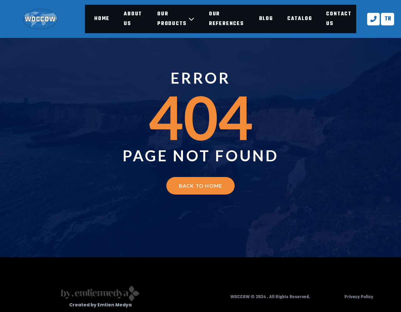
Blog (266, 19)
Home (102, 19)
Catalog (299, 19)
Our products (176, 19)
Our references (226, 19)
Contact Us (339, 19)
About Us (133, 19)
